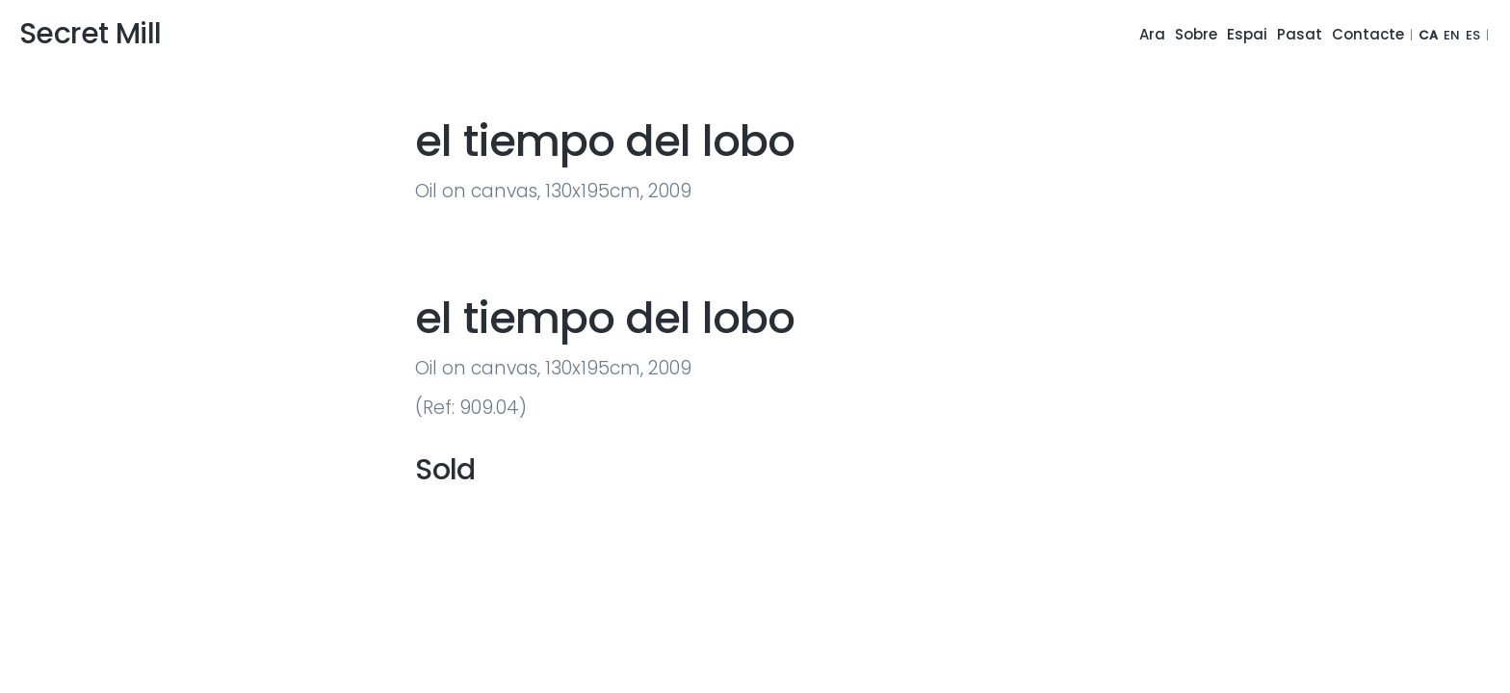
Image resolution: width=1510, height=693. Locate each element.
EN (1452, 35)
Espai (1247, 34)
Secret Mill (90, 33)
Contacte (1368, 34)
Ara (1152, 34)
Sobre (1196, 34)
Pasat (1299, 34)
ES (1473, 35)
